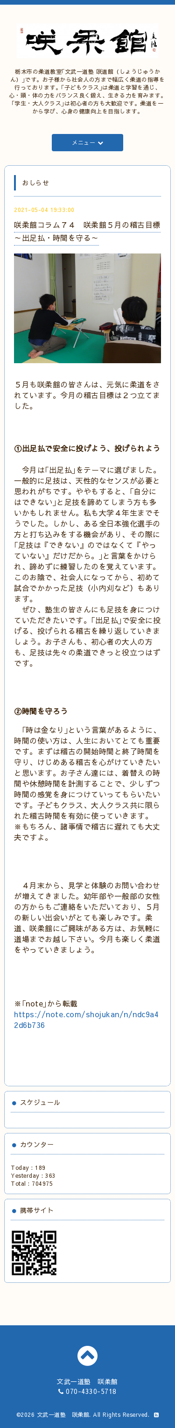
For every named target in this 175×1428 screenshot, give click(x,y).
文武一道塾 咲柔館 (63, 1414)
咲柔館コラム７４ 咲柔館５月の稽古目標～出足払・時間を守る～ (87, 230)
